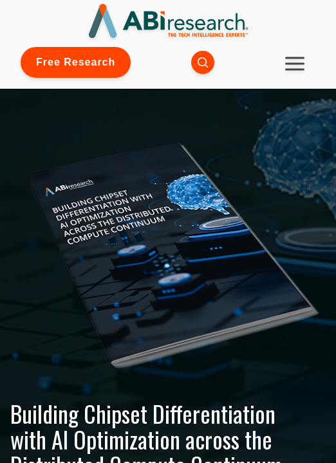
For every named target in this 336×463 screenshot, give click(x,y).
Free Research (75, 62)
